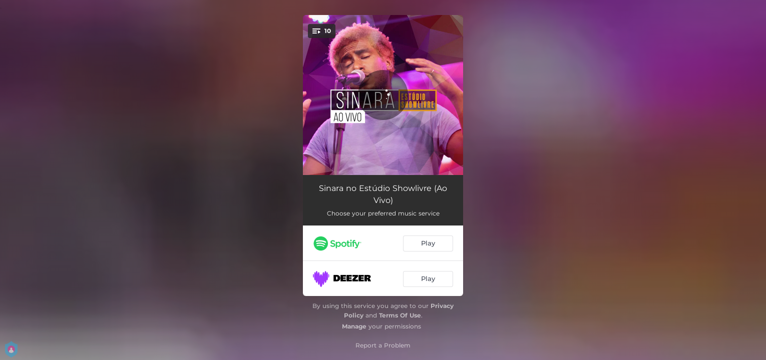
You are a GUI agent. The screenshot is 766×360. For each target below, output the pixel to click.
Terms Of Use (400, 315)
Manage (354, 326)
